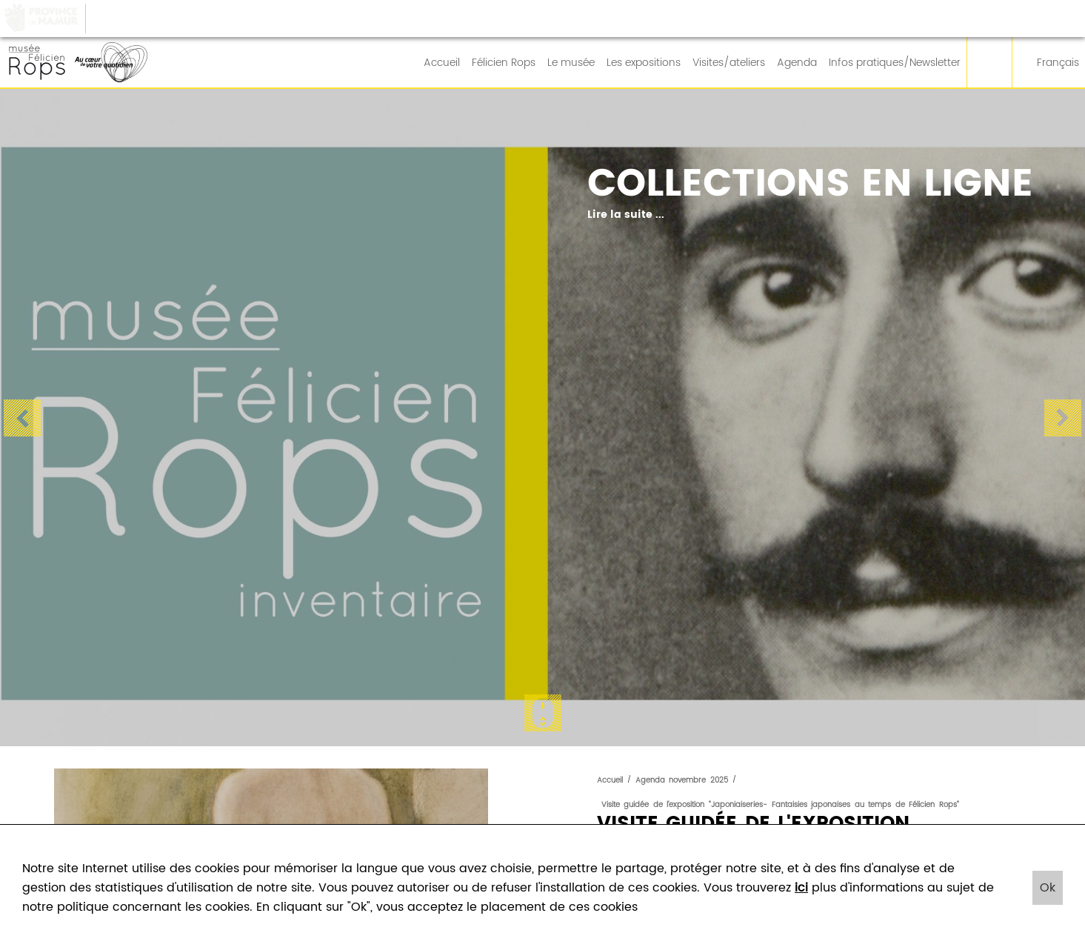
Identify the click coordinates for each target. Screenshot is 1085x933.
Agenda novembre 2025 (681, 780)
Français (1048, 63)
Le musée (571, 63)
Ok (1047, 887)
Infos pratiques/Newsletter (895, 63)
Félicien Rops (503, 63)
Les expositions (644, 63)
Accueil (442, 63)
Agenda (797, 63)
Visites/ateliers (728, 63)
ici (801, 887)
